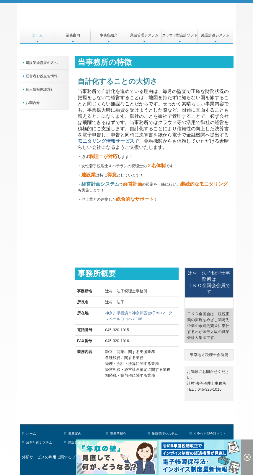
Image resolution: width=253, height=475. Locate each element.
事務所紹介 (108, 35)
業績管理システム (144, 35)
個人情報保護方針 (40, 89)
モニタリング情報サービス (106, 141)
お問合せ (33, 103)
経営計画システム (215, 35)
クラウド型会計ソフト (179, 35)
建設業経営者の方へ (42, 63)
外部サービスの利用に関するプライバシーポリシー (66, 457)
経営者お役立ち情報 (42, 76)
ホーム (37, 35)
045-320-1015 (117, 330)
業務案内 (73, 35)
